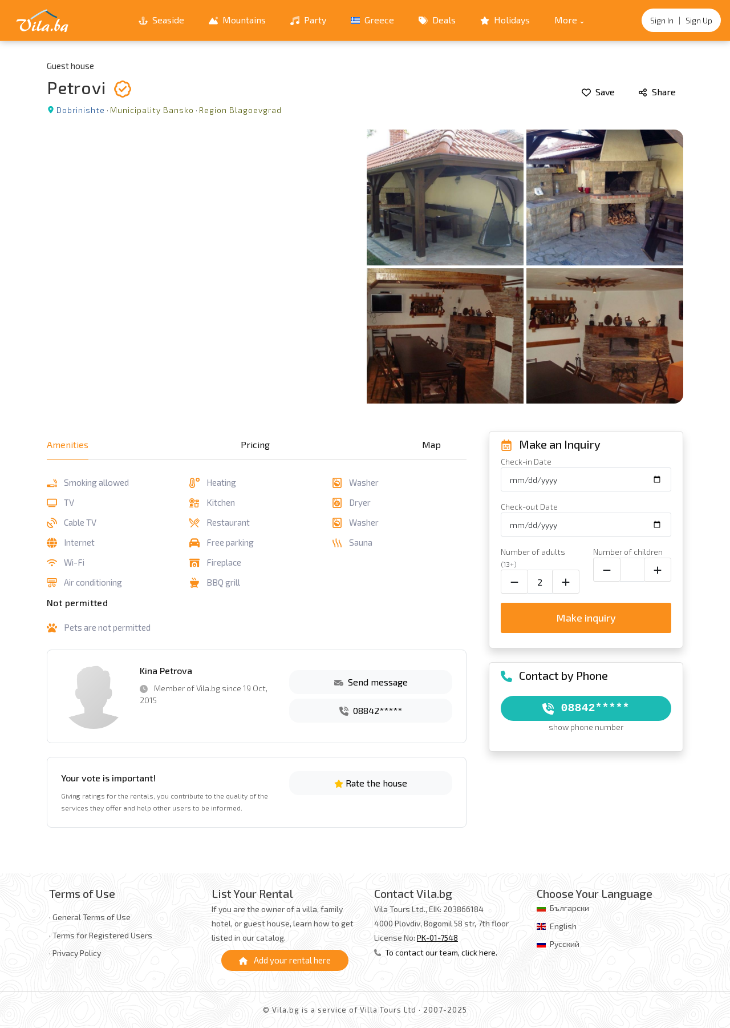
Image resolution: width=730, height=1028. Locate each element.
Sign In (662, 20)
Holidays (505, 19)
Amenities (67, 444)
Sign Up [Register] (699, 20)
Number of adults (533, 557)
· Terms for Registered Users (100, 935)
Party (308, 19)
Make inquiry (586, 617)
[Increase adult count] (565, 582)
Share (657, 91)
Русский (564, 944)
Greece (372, 19)
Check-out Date (529, 506)
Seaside (161, 19)
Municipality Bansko (152, 110)
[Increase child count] (657, 570)
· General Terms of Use (90, 917)
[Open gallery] (365, 267)
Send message (371, 681)
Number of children (628, 552)
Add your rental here (285, 960)
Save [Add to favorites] (598, 91)
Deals (437, 19)
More (565, 19)
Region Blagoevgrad (240, 110)
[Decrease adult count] (514, 582)
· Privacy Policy (75, 953)
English (563, 926)
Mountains (237, 19)
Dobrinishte (80, 110)
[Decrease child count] (606, 570)
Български (569, 908)
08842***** (370, 710)
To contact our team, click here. (435, 952)
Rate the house (370, 782)
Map (431, 444)
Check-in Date (526, 461)
